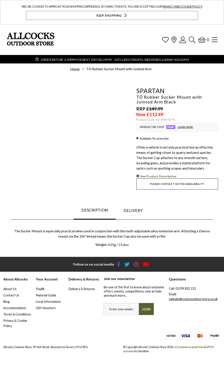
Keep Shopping (112, 15)
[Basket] (203, 40)
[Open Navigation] (214, 40)
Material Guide (46, 295)
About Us (10, 289)
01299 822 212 (185, 288)
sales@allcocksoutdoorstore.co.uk (193, 299)
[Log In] (182, 40)
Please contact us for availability (177, 183)
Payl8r (40, 289)
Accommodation (14, 308)
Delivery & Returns (81, 289)
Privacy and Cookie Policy (182, 6)
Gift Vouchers (46, 308)
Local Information (48, 301)
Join (146, 309)
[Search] (192, 40)
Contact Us (11, 295)
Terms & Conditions (17, 314)
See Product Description (158, 176)
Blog (6, 301)
